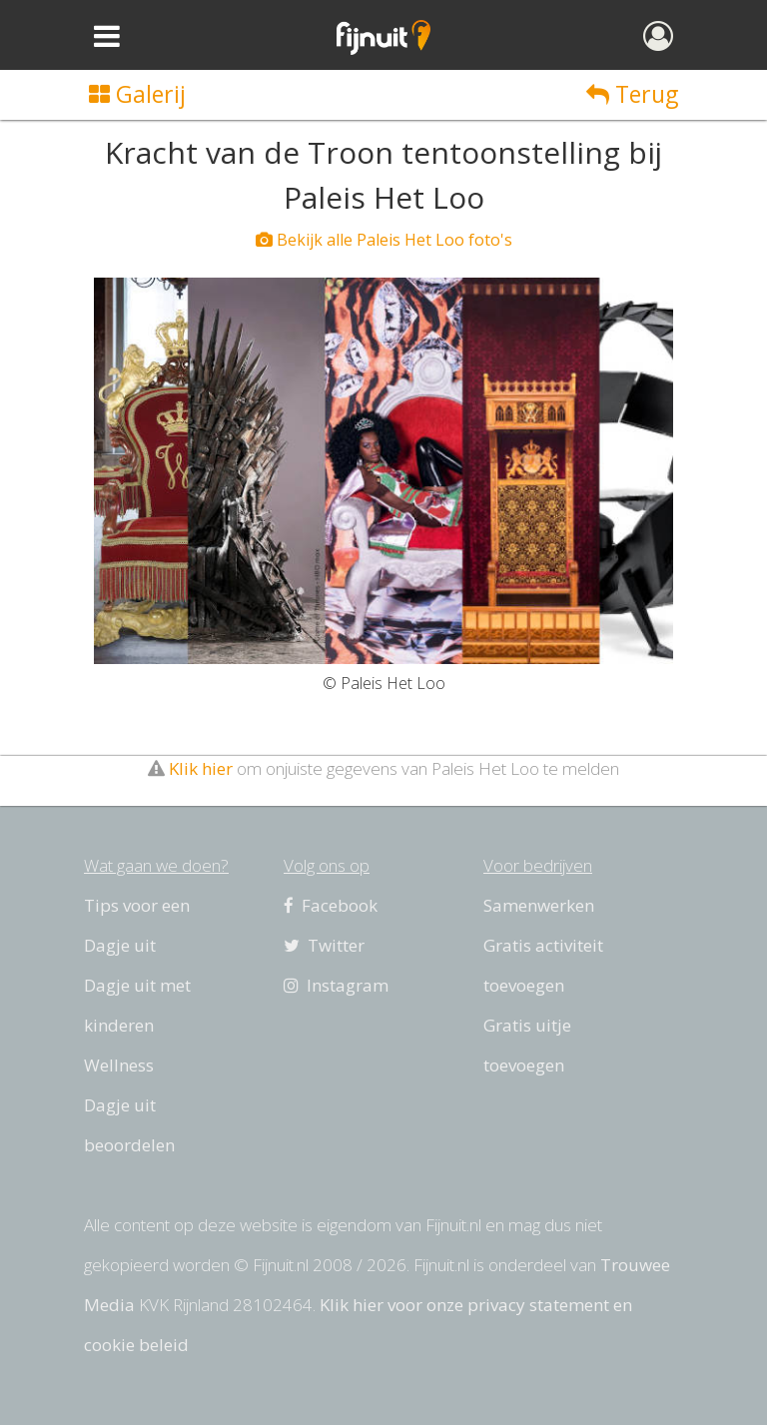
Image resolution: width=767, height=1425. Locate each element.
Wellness (119, 1065)
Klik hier (201, 768)
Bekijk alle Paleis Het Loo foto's (384, 240)
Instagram (336, 985)
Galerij (137, 94)
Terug (632, 94)
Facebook (331, 905)
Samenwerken (538, 905)
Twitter (324, 945)
